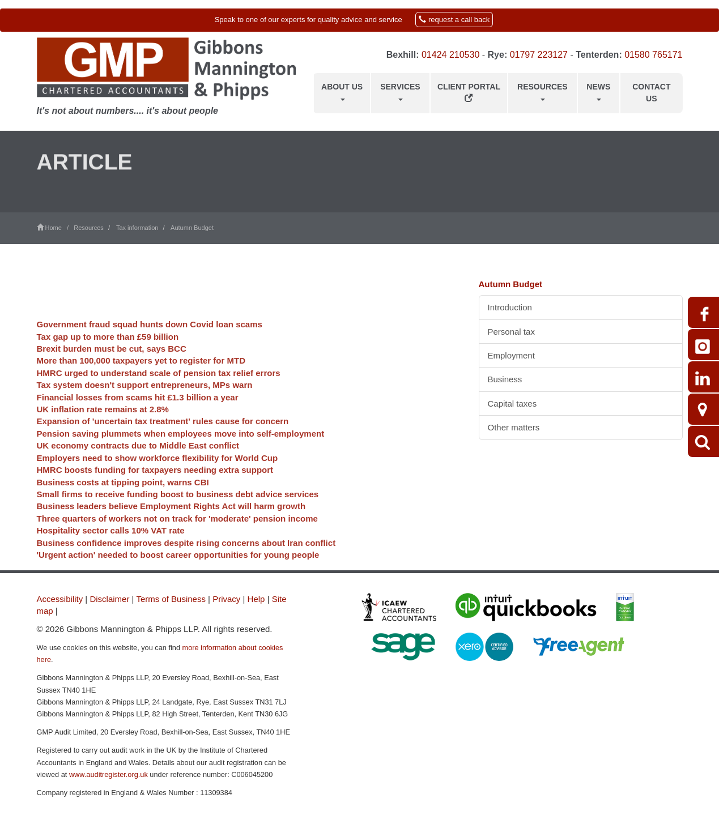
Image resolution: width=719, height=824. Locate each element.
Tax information (137, 227)
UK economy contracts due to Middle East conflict (138, 471)
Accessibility (60, 599)
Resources (542, 91)
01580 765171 (653, 54)
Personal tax (511, 331)
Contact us (651, 92)
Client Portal (468, 92)
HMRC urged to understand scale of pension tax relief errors (158, 398)
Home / (55, 227)
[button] (359, 20)
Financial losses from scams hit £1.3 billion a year (138, 423)
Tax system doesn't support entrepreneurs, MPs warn (145, 411)
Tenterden (597, 54)
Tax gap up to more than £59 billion (108, 362)
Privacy (226, 599)
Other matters (514, 427)
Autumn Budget (192, 227)
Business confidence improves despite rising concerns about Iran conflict (186, 568)
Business (505, 379)
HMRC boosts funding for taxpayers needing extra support (155, 495)
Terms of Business (171, 599)
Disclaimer (109, 599)
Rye (496, 54)
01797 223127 (539, 54)
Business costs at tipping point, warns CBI (123, 508)
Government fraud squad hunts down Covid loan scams (149, 350)
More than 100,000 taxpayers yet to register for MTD (141, 386)
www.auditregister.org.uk (108, 774)
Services (400, 91)
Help (256, 599)
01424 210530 (450, 54)
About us (342, 91)
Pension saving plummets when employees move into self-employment (181, 459)
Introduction (510, 307)
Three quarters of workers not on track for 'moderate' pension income (177, 544)
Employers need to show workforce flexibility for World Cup (157, 483)
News (598, 91)
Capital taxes (512, 403)
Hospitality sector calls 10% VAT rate (111, 556)
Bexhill (401, 54)
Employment (511, 355)
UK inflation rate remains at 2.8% (103, 434)
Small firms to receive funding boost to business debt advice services (178, 519)
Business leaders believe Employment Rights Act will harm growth (171, 532)
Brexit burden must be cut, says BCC (111, 374)
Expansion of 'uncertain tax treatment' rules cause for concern (163, 447)
